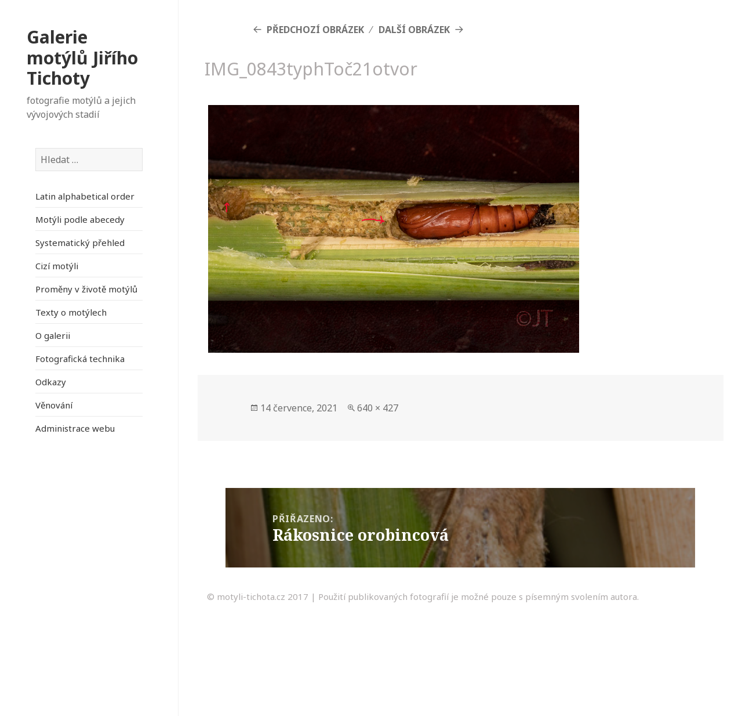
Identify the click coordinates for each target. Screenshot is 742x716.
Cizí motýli (56, 266)
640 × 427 (377, 408)
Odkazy (50, 382)
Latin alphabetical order (84, 196)
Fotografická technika (80, 358)
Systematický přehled (80, 242)
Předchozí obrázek (315, 29)
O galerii (52, 335)
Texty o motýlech (71, 312)
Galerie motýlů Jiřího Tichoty (82, 57)
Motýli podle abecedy (80, 219)
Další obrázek (414, 29)
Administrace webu (75, 428)
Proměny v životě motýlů (86, 289)
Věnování (53, 405)
